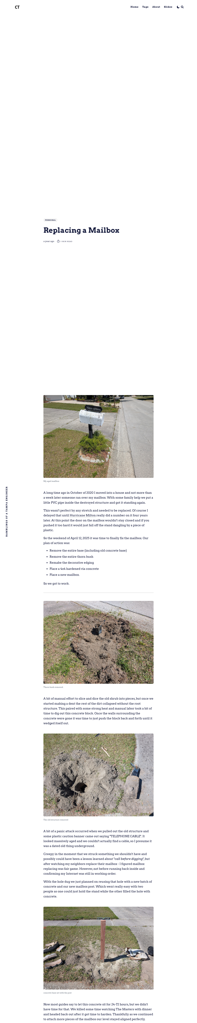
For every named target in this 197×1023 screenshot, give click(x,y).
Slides (168, 7)
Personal (50, 220)
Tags (145, 7)
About (156, 7)
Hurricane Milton (83, 515)
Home (134, 7)
